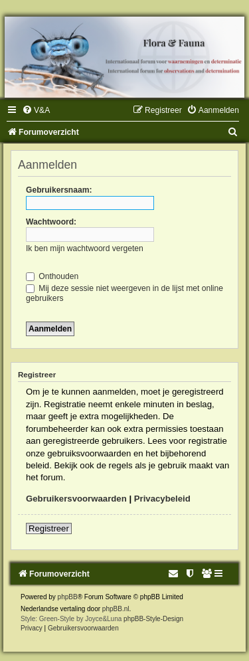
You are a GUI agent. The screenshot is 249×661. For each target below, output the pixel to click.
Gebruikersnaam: (59, 190)
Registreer (49, 528)
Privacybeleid (162, 499)
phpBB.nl (115, 609)
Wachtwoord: (51, 222)
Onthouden (52, 276)
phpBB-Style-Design (153, 618)
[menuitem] (36, 110)
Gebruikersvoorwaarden (76, 499)
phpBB (68, 597)
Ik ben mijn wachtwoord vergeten (84, 248)
